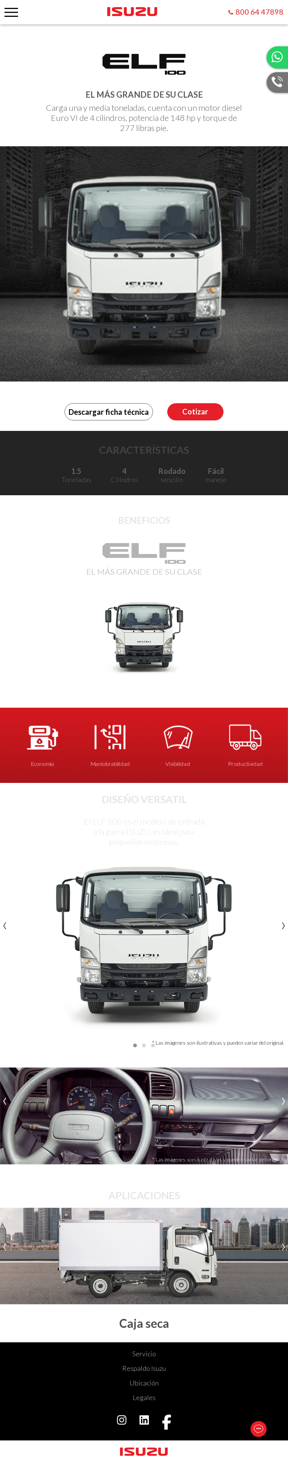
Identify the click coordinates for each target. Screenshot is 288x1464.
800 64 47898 (260, 11)
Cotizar (195, 411)
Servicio (144, 1354)
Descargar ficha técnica (109, 411)
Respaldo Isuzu (144, 1368)
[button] (135, 1045)
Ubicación (144, 1383)
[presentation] (5, 923)
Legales (144, 1397)
